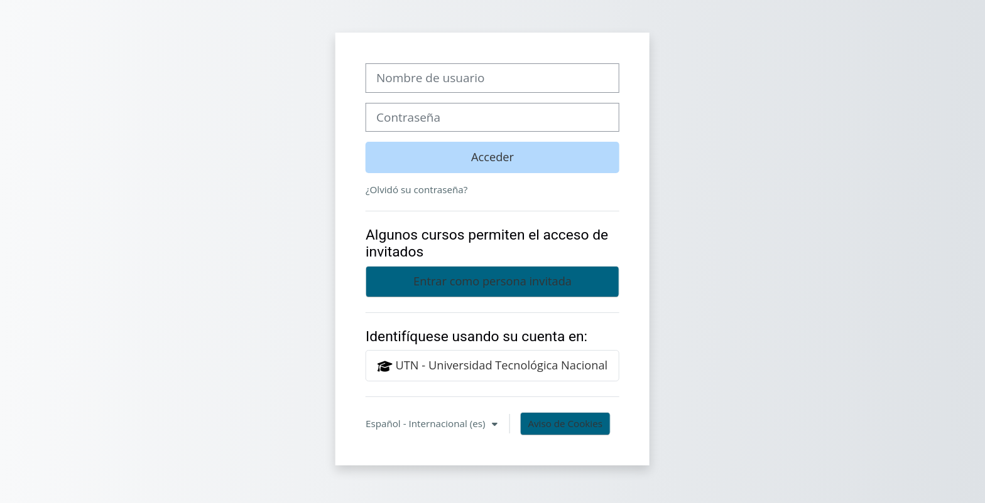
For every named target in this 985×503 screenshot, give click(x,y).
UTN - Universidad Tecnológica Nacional (492, 365)
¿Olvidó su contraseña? (416, 189)
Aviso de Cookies (565, 423)
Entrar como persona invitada (492, 281)
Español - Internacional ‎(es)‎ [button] (426, 423)
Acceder (492, 156)
